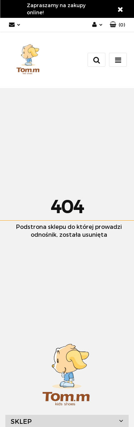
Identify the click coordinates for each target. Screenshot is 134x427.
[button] (117, 25)
